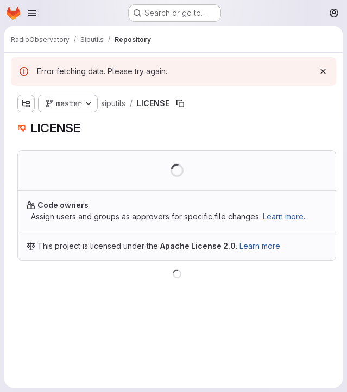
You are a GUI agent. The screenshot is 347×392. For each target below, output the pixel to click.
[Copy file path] (180, 103)
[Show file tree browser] (26, 103)
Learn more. (284, 216)
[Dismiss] (323, 71)
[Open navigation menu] (32, 13)
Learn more (259, 245)
